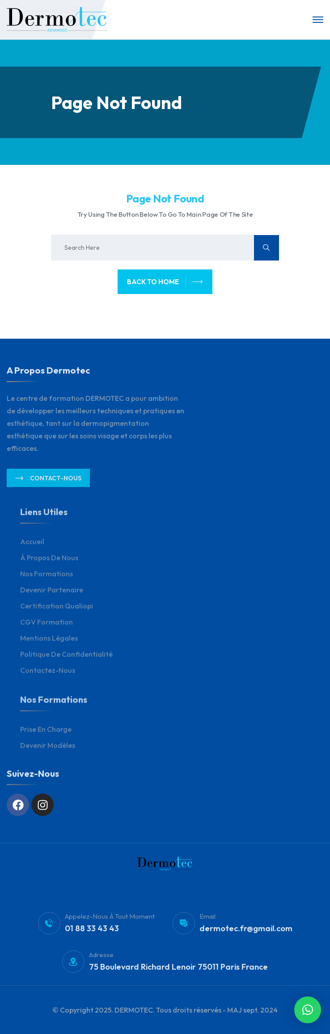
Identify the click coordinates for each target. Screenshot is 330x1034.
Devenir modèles (47, 751)
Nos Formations (46, 579)
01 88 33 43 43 (92, 934)
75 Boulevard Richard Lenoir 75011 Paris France (178, 972)
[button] (307, 1009)
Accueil (32, 547)
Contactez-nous (47, 676)
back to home (165, 282)
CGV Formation (46, 627)
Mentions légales (49, 643)
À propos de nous (49, 563)
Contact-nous (48, 483)
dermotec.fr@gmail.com (245, 934)
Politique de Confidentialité (66, 660)
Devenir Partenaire (51, 595)
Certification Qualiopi (56, 611)
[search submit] (266, 248)
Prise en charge (46, 735)
